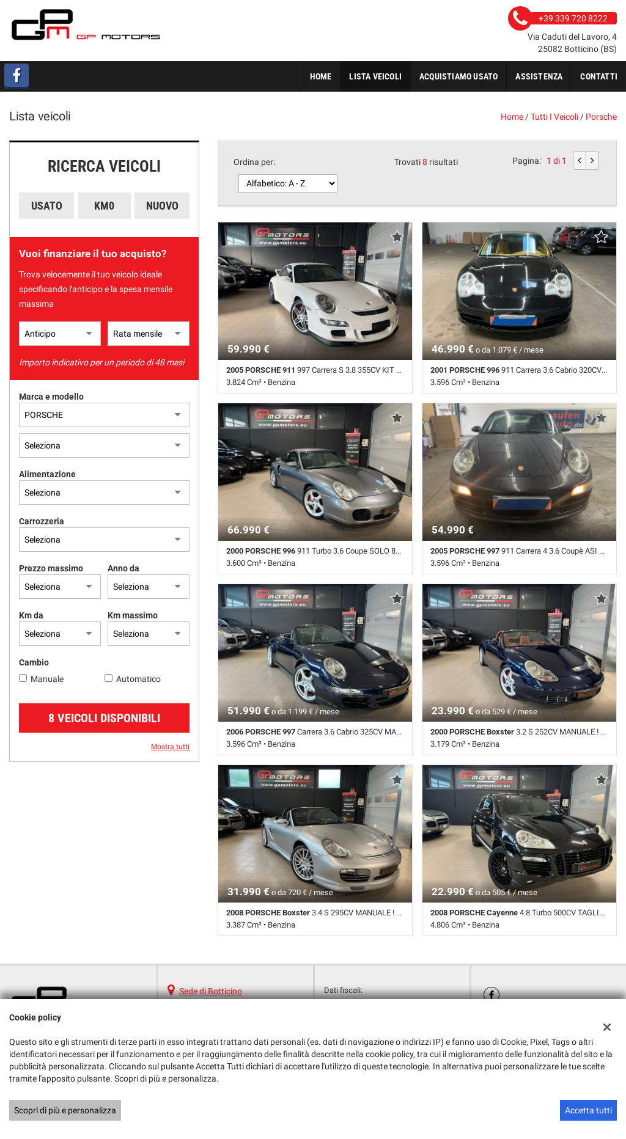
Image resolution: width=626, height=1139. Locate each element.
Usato (46, 205)
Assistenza (538, 76)
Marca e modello (51, 396)
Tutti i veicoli (554, 117)
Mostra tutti (170, 746)
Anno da (123, 568)
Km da (31, 615)
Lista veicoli (375, 76)
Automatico (138, 679)
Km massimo (133, 615)
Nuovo (162, 205)
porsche (601, 117)
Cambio (34, 662)
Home (321, 76)
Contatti (598, 76)
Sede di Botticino (210, 991)
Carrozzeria (41, 521)
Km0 (104, 205)
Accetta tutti (588, 1110)
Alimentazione (47, 474)
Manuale (47, 679)
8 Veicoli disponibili (104, 718)
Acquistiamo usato (458, 76)
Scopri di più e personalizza (65, 1110)
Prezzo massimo (51, 568)
